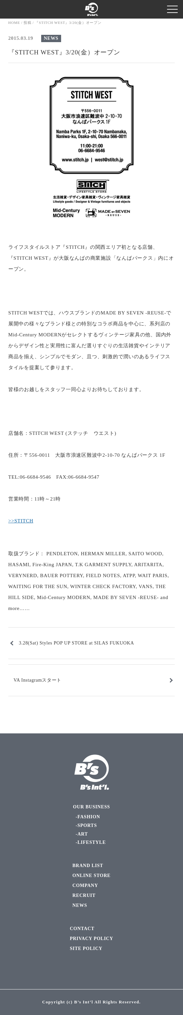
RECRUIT (84, 895)
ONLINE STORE (91, 875)
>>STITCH (20, 520)
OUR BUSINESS (91, 806)
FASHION (88, 816)
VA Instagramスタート (37, 680)
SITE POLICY (86, 948)
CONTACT (82, 928)
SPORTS (87, 825)
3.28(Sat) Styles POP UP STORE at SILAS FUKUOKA (76, 643)
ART (82, 834)
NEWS (51, 38)
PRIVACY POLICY (91, 938)
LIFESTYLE (91, 842)
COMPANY (85, 885)
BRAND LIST (87, 865)
